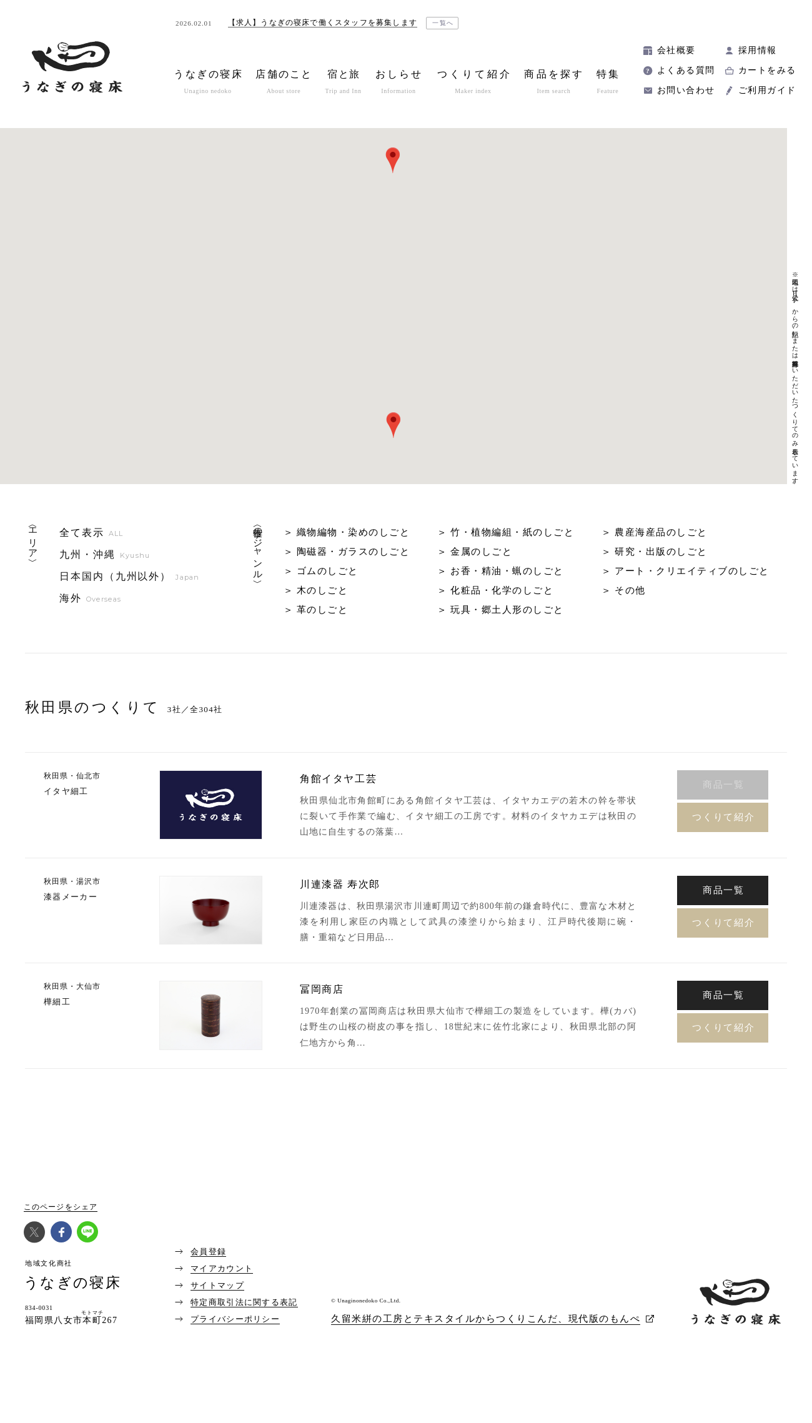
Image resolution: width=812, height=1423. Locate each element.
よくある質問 (686, 70)
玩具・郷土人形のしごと (507, 610)
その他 (630, 590)
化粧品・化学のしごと (501, 590)
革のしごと (323, 610)
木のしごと (323, 590)
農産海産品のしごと (661, 532)
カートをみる (767, 70)
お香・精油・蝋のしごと (507, 571)
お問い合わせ (686, 90)
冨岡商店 (322, 989)
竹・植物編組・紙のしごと (512, 532)
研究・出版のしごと (661, 552)
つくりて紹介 (723, 817)
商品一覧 (724, 890)
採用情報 (757, 50)
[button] (393, 425)
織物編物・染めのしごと (353, 532)
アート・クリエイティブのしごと (692, 571)
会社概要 (676, 50)
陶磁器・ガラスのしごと (353, 552)
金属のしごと (481, 552)
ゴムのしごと (328, 571)
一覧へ (443, 22)
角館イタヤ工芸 (338, 779)
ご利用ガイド (767, 90)
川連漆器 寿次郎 (340, 885)
